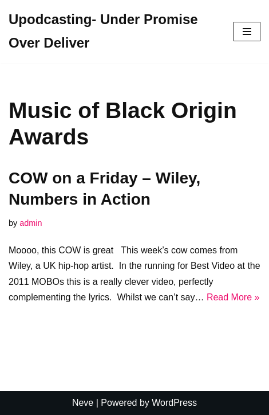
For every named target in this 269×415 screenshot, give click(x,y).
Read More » (233, 297)
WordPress (174, 403)
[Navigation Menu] (247, 31)
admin (30, 223)
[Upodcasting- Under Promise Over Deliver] (112, 31)
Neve (82, 403)
